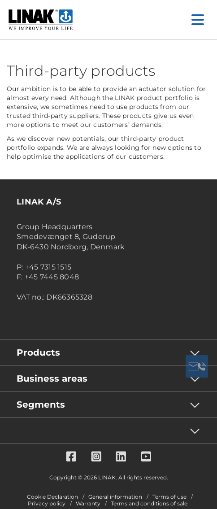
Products (38, 352)
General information (115, 497)
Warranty (88, 503)
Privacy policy (46, 503)
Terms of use (169, 497)
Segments (41, 404)
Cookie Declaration (52, 497)
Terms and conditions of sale (149, 503)
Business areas (52, 378)
